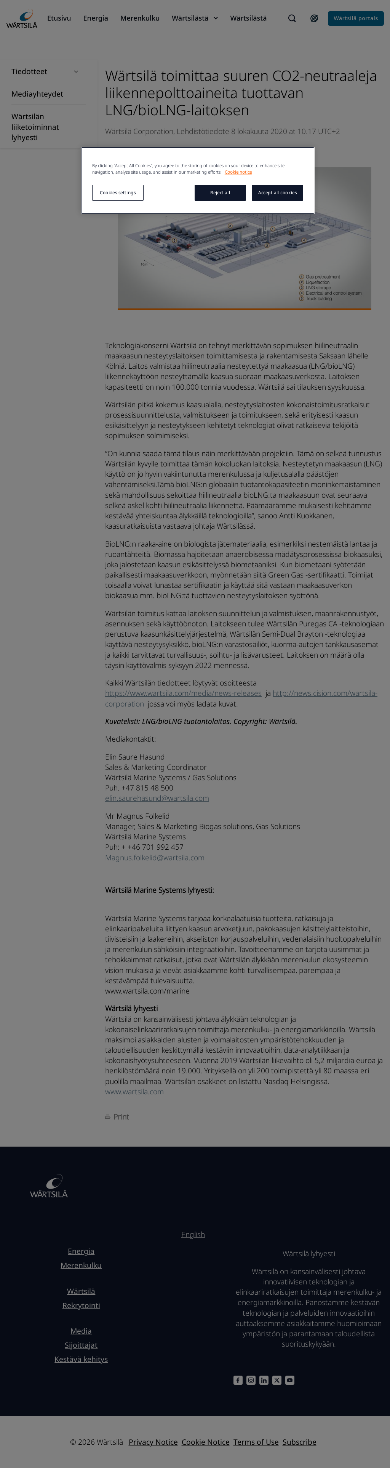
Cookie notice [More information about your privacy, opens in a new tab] (238, 172)
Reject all (220, 192)
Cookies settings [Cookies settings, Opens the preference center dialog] (118, 192)
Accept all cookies (277, 192)
